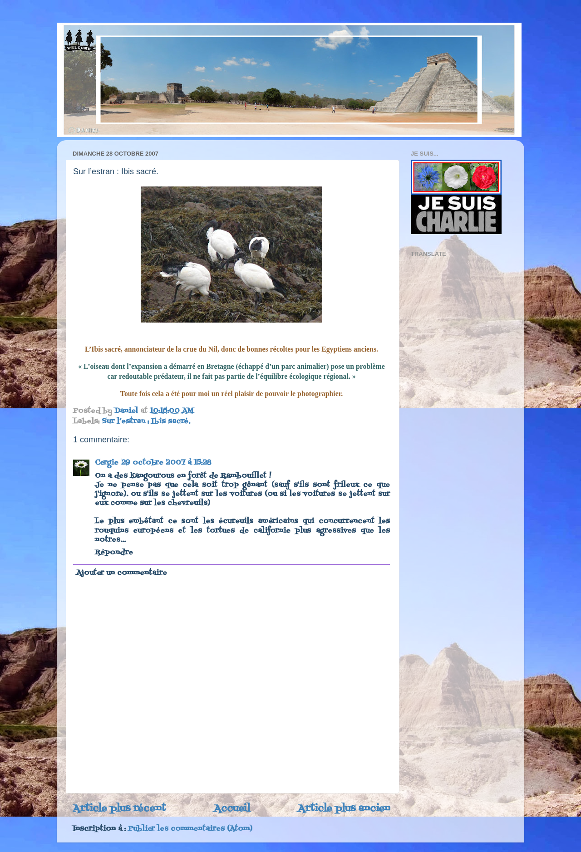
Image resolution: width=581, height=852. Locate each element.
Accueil (232, 809)
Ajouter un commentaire (121, 573)
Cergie (106, 463)
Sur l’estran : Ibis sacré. (146, 421)
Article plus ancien (344, 809)
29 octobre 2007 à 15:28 (166, 463)
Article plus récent (119, 809)
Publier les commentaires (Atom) (190, 829)
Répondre (114, 553)
